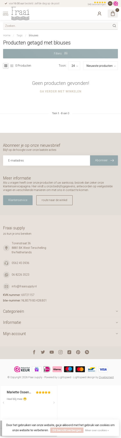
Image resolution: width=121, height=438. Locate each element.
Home (6, 35)
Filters (60, 53)
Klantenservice (17, 200)
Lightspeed (64, 377)
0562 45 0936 (20, 263)
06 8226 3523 (20, 274)
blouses (33, 35)
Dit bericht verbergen (67, 430)
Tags (20, 35)
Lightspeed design (84, 377)
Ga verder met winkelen (60, 91)
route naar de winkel (54, 200)
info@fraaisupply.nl (24, 286)
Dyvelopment (106, 377)
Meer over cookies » (97, 430)
